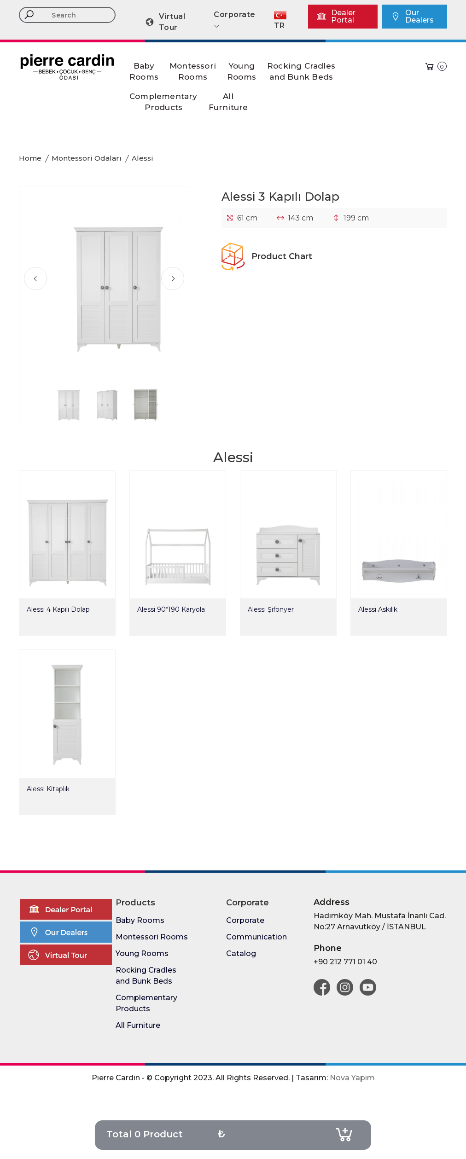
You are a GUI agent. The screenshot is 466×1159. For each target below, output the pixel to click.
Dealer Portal (335, 16)
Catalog (241, 953)
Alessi (142, 158)
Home (30, 158)
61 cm (247, 218)
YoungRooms (241, 71)
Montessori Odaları (87, 158)
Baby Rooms (140, 920)
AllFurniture (228, 102)
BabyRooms (143, 71)
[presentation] (35, 278)
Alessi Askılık (377, 609)
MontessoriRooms (192, 71)
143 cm (300, 218)
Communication (256, 937)
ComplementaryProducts (163, 102)
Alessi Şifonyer (271, 609)
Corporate (245, 920)
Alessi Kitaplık (48, 789)
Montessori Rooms (152, 937)
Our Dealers (412, 16)
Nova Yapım (352, 1077)
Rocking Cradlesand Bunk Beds (301, 71)
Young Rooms (142, 953)
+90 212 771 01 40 (345, 961)
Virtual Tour (165, 22)
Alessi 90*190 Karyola (171, 609)
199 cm (356, 218)
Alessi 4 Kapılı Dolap (58, 609)
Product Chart (266, 256)
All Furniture (138, 1025)
